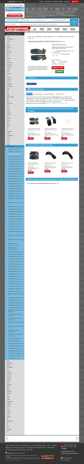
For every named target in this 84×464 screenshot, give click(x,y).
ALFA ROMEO (10, 39)
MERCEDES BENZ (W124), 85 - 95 (14, 154)
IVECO (8, 123)
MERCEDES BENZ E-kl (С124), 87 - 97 (15, 251)
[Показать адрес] (25, 1)
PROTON (9, 380)
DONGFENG (9, 84)
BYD (8, 56)
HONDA (8, 112)
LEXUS (8, 138)
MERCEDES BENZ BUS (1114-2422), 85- (16, 174)
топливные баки (73, 15)
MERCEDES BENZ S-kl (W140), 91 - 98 (15, 284)
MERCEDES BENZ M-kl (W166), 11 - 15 (15, 271)
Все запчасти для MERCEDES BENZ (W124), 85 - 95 (43, 183)
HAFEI (8, 105)
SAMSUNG (9, 391)
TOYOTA (9, 412)
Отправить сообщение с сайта (68, 451)
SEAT (8, 395)
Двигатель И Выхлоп (65, 29)
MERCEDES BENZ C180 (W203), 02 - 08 (15, 196)
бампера (37, 13)
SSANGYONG (10, 402)
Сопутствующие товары (40, 445)
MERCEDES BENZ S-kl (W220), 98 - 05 (15, 288)
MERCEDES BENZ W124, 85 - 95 (34, 130)
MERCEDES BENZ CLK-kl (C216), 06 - (15, 209)
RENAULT (9, 384)
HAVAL (8, 110)
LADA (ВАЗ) (9, 131)
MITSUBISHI (9, 363)
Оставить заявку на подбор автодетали (70, 453)
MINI (8, 361)
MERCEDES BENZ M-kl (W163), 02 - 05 (15, 264)
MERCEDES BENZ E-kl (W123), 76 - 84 (15, 226)
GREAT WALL (10, 103)
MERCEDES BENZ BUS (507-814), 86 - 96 (16, 178)
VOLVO (8, 414)
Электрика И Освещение (72, 29)
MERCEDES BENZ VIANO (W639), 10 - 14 (16, 346)
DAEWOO (9, 73)
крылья (43, 13)
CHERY (8, 60)
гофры (62, 15)
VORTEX (9, 417)
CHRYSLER (9, 65)
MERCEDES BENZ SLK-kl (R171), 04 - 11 (16, 305)
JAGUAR (8, 125)
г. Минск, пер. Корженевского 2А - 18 (16, 453)
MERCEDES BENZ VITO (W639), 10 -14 (15, 356)
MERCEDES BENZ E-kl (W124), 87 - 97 (15, 229)
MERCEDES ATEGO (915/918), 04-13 (15, 151)
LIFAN (8, 140)
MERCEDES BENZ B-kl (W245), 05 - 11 (15, 169)
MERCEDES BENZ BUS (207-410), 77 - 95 (16, 176)
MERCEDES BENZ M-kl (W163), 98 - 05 (15, 266)
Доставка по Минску (38, 94)
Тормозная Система (41, 29)
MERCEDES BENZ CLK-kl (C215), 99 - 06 (16, 206)
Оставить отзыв (31, 83)
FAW (8, 90)
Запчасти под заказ (24, 445)
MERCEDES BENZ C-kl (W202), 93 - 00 (15, 183)
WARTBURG (9, 421)
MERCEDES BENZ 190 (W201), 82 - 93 (15, 156)
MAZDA (8, 144)
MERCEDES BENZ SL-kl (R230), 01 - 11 (15, 300)
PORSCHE (9, 378)
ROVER (8, 387)
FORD (8, 95)
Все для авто (23, 450)
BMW (8, 50)
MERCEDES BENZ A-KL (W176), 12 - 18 (15, 166)
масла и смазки (43, 16)
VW (7, 419)
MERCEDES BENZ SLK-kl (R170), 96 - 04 (16, 302)
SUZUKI (8, 406)
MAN (8, 142)
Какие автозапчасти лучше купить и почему (36, 447)
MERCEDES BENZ (11, 146)
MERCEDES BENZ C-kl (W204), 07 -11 (15, 188)
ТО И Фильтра (34, 29)
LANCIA (8, 133)
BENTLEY (9, 48)
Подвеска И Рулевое (49, 29)
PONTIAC (9, 376)
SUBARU (9, 404)
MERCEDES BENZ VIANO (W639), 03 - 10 (16, 343)
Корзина (75, 1)
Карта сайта (30, 450)
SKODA (8, 397)
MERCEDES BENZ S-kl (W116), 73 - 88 (15, 279)
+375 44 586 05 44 (16, 7)
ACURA (8, 37)
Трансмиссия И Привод (57, 29)
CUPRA (8, 69)
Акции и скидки (51, 447)
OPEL (8, 369)
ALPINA (8, 41)
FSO (8, 99)
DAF (8, 75)
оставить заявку (15, 15)
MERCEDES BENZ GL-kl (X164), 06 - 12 (15, 256)
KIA (7, 129)
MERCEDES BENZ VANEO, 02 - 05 (14, 338)
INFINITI (9, 118)
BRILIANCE (9, 52)
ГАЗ (7, 423)
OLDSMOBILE (10, 367)
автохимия (31, 16)
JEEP (8, 127)
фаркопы (27, 16)
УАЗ (8, 432)
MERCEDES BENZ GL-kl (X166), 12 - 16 (15, 259)
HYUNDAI (9, 114)
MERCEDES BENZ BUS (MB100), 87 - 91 (15, 181)
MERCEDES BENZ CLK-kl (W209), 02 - (15, 214)
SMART (8, 399)
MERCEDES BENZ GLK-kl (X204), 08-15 (15, 261)
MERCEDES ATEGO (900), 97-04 (14, 149)
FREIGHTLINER (10, 97)
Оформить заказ (9, 447)
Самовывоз (29, 94)
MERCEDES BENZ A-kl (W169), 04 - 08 (15, 161)
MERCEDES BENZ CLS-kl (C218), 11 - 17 (16, 216)
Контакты (66, 1)
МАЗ (8, 427)
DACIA (8, 71)
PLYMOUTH (9, 374)
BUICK (8, 54)
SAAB (8, 389)
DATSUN (9, 80)
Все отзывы (48, 458)
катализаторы (66, 15)
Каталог (41, 1)
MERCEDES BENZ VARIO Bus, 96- (14, 341)
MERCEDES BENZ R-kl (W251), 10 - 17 (15, 276)
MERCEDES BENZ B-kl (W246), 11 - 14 (15, 171)
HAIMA (8, 108)
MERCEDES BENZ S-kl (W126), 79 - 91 (15, 281)
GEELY (8, 101)
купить (31, 138)
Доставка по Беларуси (50, 94)
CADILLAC (9, 58)
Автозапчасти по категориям (12, 450)
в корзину (59, 71)
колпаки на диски (51, 15)
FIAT (8, 93)
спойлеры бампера (60, 13)
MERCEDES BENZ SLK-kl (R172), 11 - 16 (16, 307)
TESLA (8, 410)
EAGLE (8, 88)
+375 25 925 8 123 (11, 10)
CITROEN (9, 67)
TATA (8, 408)
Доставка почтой (62, 94)
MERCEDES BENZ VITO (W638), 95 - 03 (15, 351)
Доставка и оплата (57, 1)
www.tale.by (17, 460)
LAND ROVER (10, 135)
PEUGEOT (9, 372)
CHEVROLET (9, 63)
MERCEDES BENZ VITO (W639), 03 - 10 (15, 353)
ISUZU (8, 120)
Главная (7, 445)
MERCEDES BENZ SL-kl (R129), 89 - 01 (15, 297)
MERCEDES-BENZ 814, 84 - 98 (14, 358)
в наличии (62, 63)
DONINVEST (9, 86)
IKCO (8, 116)
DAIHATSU (9, 78)
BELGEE (8, 45)
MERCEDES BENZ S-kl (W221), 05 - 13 (15, 291)
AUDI (8, 43)
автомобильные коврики (43, 15)
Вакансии (55, 445)
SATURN (9, 393)
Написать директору (65, 455)
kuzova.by (10, 1)
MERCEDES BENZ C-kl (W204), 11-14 (15, 191)
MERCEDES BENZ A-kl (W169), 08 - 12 (15, 164)
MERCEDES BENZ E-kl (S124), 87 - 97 (15, 224)
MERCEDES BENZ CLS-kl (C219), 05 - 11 (16, 219)
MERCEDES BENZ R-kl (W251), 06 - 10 (15, 274)
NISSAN (8, 365)
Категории (48, 1)
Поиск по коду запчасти (19, 447)
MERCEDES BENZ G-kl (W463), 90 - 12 (15, 254)
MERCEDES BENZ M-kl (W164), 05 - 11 (15, 269)
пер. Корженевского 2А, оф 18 (55, 100)
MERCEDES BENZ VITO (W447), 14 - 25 (15, 348)
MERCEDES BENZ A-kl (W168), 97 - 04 (15, 159)
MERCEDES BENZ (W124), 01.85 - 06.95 (34, 164)
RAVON (8, 382)
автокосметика (37, 16)
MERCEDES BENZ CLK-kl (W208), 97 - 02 (16, 211)
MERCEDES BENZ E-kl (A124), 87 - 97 (15, 221)
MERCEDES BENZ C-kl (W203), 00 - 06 (15, 186)
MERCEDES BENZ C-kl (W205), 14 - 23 (15, 193)
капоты (40, 13)
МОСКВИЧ (9, 430)
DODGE (8, 82)
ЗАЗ (8, 425)
